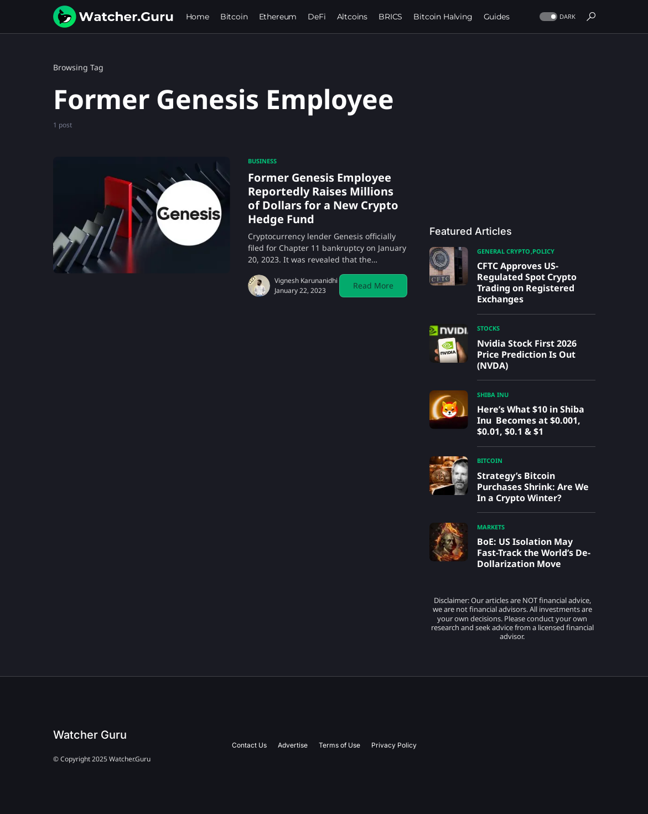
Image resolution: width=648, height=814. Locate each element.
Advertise (293, 745)
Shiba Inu (493, 394)
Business (262, 161)
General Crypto (503, 251)
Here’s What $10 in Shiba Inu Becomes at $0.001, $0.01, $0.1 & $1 (530, 420)
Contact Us (249, 745)
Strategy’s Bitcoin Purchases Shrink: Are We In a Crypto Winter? (533, 486)
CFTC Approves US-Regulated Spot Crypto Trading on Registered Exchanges (527, 282)
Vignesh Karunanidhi (306, 280)
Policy (543, 251)
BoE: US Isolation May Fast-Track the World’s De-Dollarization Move (533, 552)
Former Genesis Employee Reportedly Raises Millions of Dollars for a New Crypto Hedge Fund (323, 198)
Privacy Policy (394, 745)
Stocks (488, 328)
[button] (556, 17)
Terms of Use (339, 745)
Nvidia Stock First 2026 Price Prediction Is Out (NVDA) (527, 354)
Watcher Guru (90, 734)
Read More (373, 285)
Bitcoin (489, 460)
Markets (491, 527)
